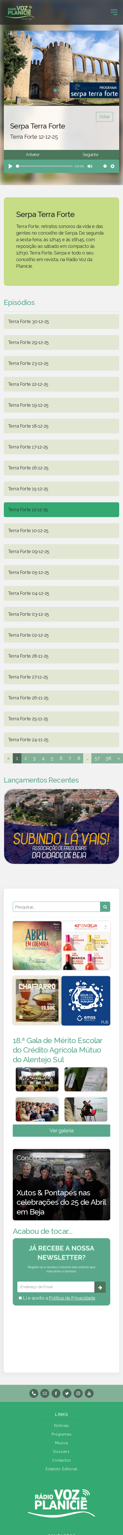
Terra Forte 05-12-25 (28, 572)
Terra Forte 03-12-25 (28, 614)
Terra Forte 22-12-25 (28, 384)
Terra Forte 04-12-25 (28, 593)
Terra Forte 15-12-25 (28, 488)
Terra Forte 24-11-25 (28, 739)
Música (61, 1443)
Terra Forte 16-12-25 (28, 467)
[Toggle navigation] (114, 12)
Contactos (61, 1460)
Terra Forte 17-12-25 (28, 447)
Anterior (32, 154)
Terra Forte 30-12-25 (28, 321)
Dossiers (61, 1452)
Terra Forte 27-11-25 (28, 677)
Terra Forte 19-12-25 (28, 405)
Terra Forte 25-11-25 (28, 718)
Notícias (61, 1426)
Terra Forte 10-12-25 (28, 530)
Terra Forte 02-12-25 (28, 635)
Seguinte (90, 154)
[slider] (44, 166)
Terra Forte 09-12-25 (28, 551)
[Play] (10, 166)
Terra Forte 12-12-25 (28, 509)
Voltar (104, 116)
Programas (62, 1434)
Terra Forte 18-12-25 (28, 426)
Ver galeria (61, 1131)
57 (97, 758)
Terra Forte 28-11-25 (28, 656)
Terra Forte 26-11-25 (28, 697)
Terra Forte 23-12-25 (28, 363)
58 (108, 758)
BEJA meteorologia (61, 1332)
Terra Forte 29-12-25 (28, 342)
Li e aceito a (57, 1298)
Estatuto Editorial (62, 1469)
